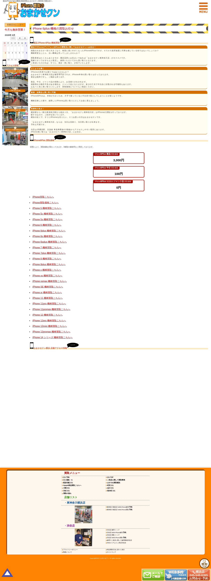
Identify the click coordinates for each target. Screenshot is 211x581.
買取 (66, 477)
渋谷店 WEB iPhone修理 (116, 532)
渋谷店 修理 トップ (113, 530)
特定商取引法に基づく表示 (116, 549)
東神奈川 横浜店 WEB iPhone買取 (120, 509)
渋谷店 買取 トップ (113, 535)
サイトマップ (111, 552)
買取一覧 (68, 480)
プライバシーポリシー (70, 549)
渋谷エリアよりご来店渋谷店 (116, 543)
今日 (13, 38)
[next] (25, 38)
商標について (67, 552)
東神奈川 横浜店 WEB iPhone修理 (120, 507)
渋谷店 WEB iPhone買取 (116, 537)
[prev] (20, 38)
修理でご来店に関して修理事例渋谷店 (119, 540)
